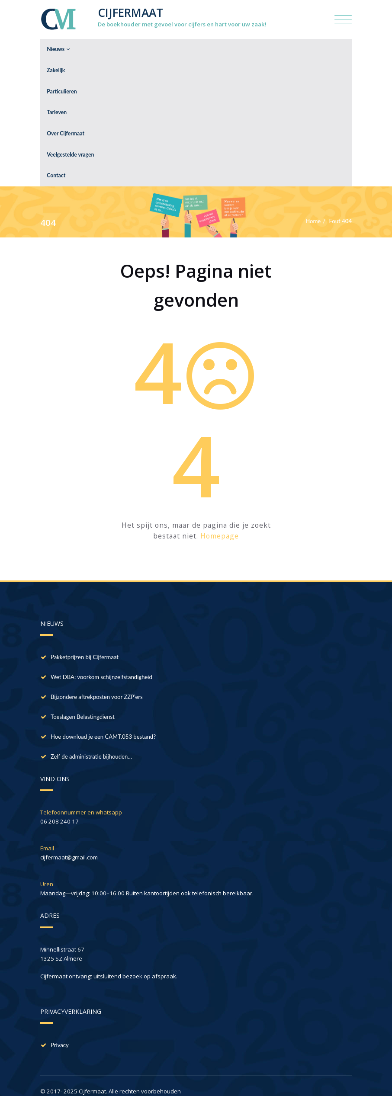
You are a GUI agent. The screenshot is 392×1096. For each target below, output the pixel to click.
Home (313, 209)
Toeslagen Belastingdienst (83, 705)
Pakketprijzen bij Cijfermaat (85, 645)
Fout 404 (340, 209)
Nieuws (58, 48)
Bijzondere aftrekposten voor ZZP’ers (97, 685)
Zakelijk (56, 67)
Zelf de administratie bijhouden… (91, 745)
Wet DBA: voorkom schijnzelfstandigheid (101, 665)
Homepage (219, 525)
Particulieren (62, 87)
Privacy (60, 1034)
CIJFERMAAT (130, 12)
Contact (56, 165)
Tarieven (57, 106)
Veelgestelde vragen (70, 145)
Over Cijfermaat (65, 126)
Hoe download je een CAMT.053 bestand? (103, 725)
